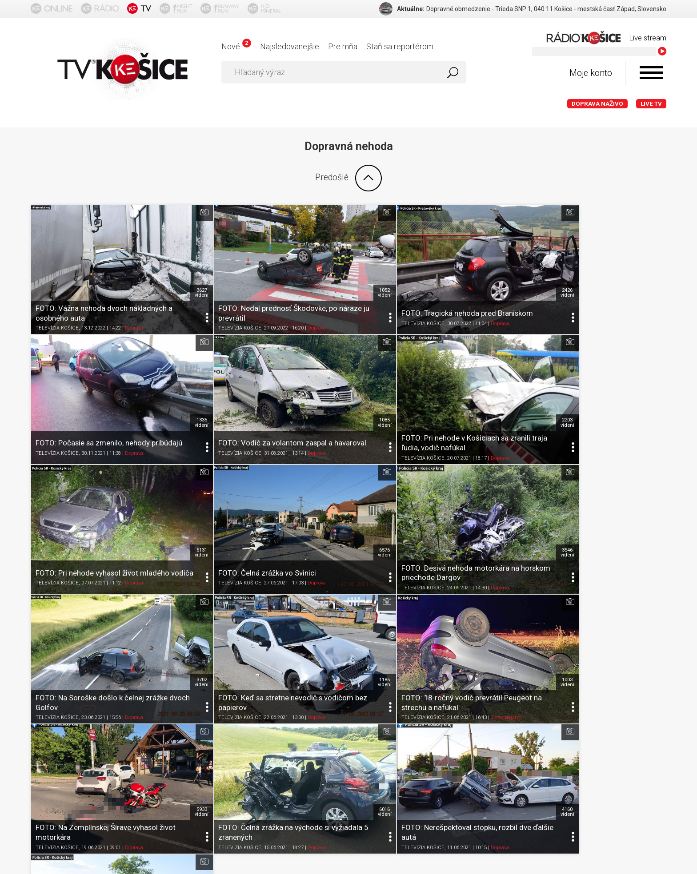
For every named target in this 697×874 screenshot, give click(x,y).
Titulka (45, 747)
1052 (337, 275)
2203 (337, 388)
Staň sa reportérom (399, 46)
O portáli (79, 747)
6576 (654, 388)
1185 (496, 501)
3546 (178, 501)
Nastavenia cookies (301, 747)
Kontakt (354, 747)
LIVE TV (651, 103)
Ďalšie (348, 683)
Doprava (134, 311)
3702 (337, 501)
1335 (654, 275)
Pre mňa (342, 46)
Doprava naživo (597, 103)
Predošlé (348, 178)
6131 (496, 388)
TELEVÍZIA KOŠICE (57, 311)
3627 (178, 275)
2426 (496, 275)
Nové (236, 46)
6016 (337, 614)
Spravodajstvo (617, 537)
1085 (178, 388)
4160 (496, 614)
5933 (178, 614)
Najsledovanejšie (289, 46)
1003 (654, 501)
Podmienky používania (137, 747)
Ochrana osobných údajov (221, 747)
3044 (654, 614)
